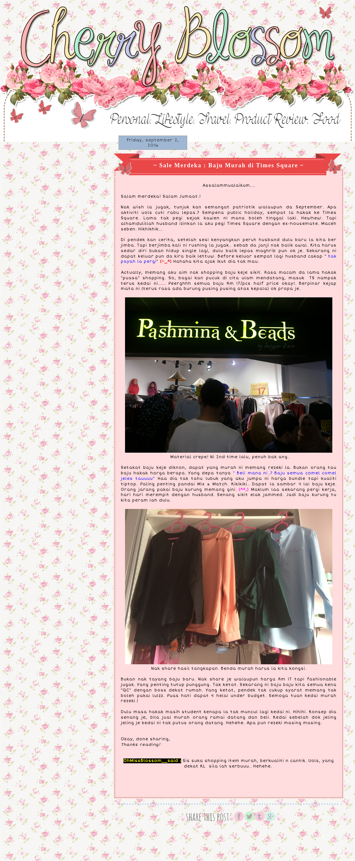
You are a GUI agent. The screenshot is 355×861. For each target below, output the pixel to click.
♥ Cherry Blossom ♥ (41, 17)
